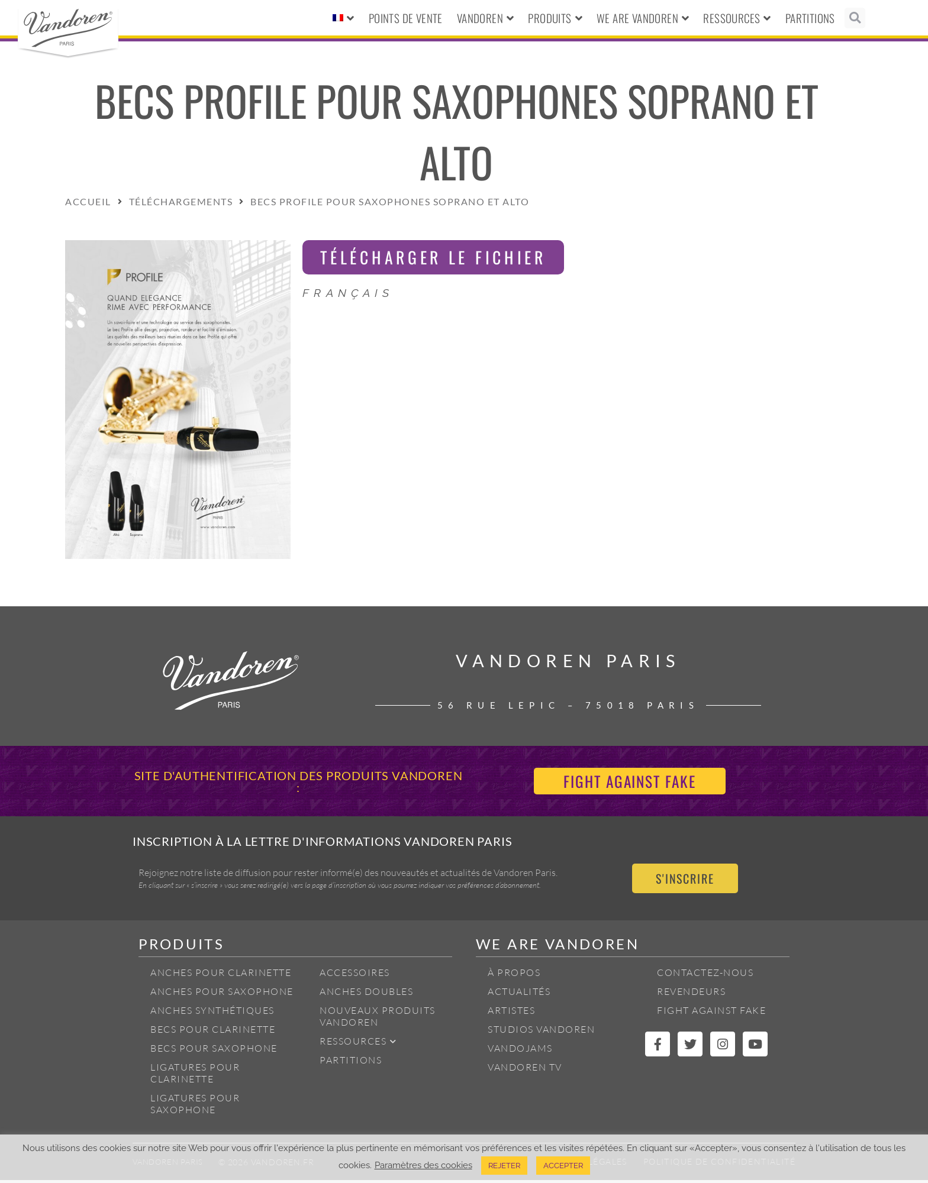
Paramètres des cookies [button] (423, 1165)
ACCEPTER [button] (563, 1165)
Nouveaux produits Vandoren (378, 1019)
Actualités (519, 994)
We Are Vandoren (643, 18)
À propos (514, 975)
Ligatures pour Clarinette (195, 1076)
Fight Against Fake (711, 1013)
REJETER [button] (504, 1165)
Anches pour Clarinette (220, 975)
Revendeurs (691, 994)
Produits (555, 18)
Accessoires (355, 975)
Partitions (810, 17)
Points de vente (406, 17)
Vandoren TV (525, 1070)
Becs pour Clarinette (212, 1032)
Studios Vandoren (541, 1032)
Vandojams (520, 1051)
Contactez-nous (705, 975)
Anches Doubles (366, 994)
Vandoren (485, 18)
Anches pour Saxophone (222, 994)
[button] (855, 18)
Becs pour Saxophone (214, 1051)
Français (348, 293)
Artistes (511, 1013)
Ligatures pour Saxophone (195, 1107)
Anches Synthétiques (212, 1013)
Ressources (737, 18)
